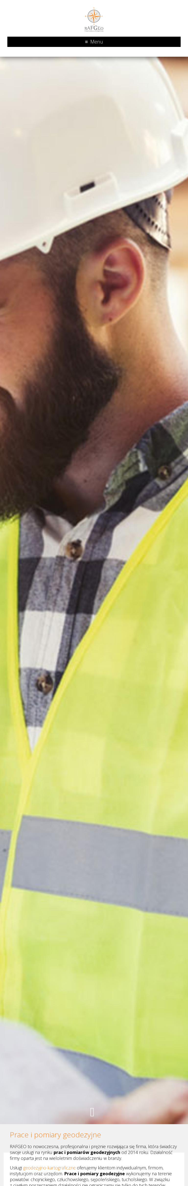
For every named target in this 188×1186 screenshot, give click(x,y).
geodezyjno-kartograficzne (49, 1168)
